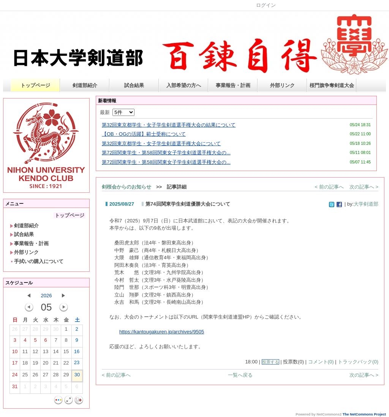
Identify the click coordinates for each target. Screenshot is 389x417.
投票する (270, 362)
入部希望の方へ (183, 85)
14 (56, 353)
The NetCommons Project (364, 414)
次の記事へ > (363, 187)
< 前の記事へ (329, 187)
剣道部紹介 (85, 85)
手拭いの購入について (36, 261)
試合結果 (134, 85)
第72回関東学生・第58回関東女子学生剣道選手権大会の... (166, 152)
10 (14, 353)
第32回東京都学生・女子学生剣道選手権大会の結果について (169, 125)
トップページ (35, 85)
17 (14, 364)
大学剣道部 (366, 204)
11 (25, 353)
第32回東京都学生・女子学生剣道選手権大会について (161, 143)
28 (35, 330)
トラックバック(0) (358, 362)
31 (14, 388)
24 (14, 376)
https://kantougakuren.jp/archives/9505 (161, 332)
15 (66, 353)
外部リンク (282, 85)
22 (66, 364)
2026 (46, 295)
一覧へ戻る (240, 375)
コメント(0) (321, 362)
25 (25, 376)
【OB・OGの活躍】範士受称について (144, 134)
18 (25, 364)
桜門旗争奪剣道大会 (332, 85)
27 (25, 330)
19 (35, 364)
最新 (117, 112)
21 (56, 364)
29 (45, 330)
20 (45, 364)
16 (76, 353)
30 (56, 330)
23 (76, 364)
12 (35, 353)
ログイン (266, 5)
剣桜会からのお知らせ (126, 187)
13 (45, 353)
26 (14, 330)
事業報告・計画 (233, 85)
